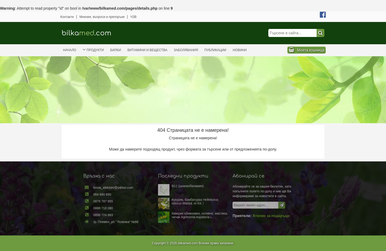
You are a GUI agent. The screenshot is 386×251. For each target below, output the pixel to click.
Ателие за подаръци (263, 214)
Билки (115, 50)
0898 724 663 (112, 213)
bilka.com (86, 33)
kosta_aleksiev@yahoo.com (121, 189)
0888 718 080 (112, 207)
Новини (240, 50)
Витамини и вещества (147, 50)
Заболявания (186, 50)
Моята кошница (310, 50)
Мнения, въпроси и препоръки (101, 17)
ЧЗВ (133, 17)
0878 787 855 (112, 201)
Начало (69, 50)
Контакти (67, 17)
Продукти (93, 49)
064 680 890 (112, 195)
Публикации (216, 50)
